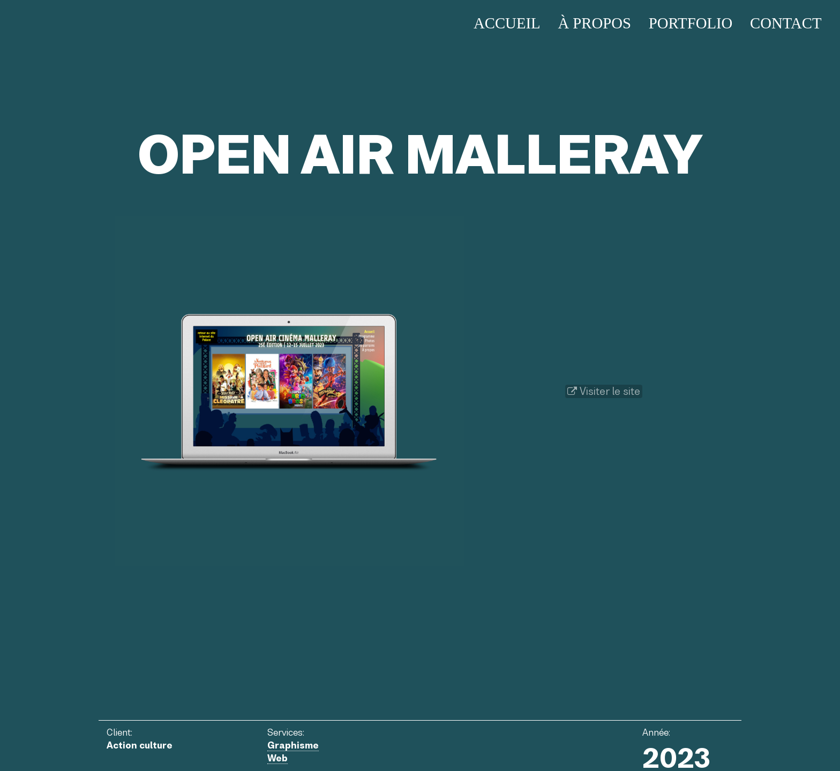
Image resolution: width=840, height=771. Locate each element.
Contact (786, 23)
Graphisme (293, 745)
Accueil (507, 23)
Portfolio (691, 23)
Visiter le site (603, 391)
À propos (594, 23)
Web (277, 758)
